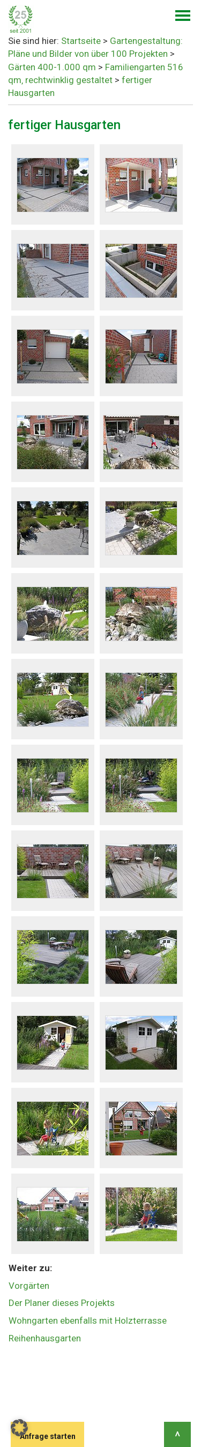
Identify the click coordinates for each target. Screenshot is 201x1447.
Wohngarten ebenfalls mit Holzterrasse (88, 1320)
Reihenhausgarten (45, 1338)
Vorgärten (29, 1285)
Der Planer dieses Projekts (62, 1302)
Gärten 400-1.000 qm (52, 67)
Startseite (81, 40)
